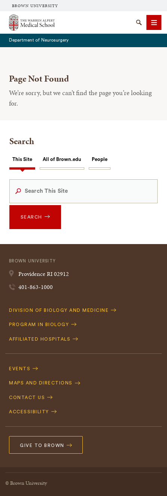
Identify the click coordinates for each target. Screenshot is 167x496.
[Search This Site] (83, 191)
